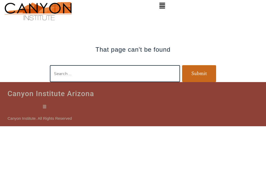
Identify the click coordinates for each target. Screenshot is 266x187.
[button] (162, 6)
